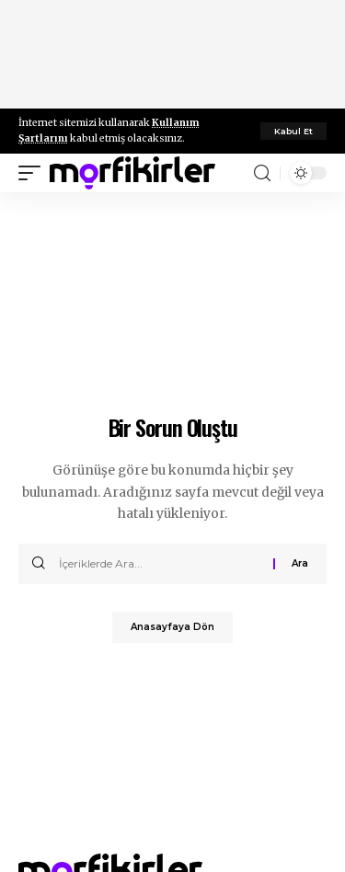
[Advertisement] (172, 55)
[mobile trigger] (34, 172)
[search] (262, 173)
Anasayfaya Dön (172, 627)
